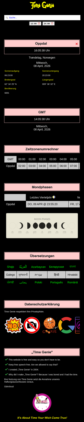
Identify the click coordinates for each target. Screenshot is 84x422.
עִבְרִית (38, 274)
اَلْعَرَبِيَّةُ (23, 266)
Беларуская (56, 266)
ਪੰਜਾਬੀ (10, 282)
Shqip (10, 266)
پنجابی (23, 282)
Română (72, 282)
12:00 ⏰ (35, 24)
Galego (10, 274)
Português (56, 282)
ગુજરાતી (23, 274)
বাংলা (72, 266)
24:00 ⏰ (48, 24)
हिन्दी (56, 274)
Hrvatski (73, 274)
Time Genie (42, 5)
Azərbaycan (38, 266)
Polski (38, 282)
